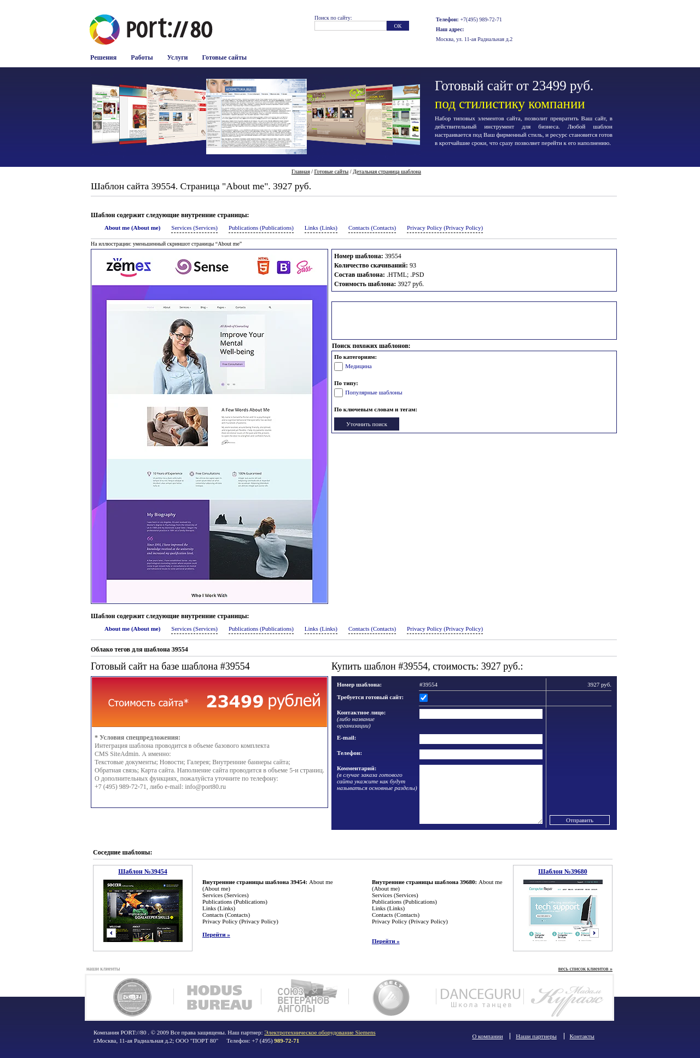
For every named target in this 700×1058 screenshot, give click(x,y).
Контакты (582, 1036)
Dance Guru (479, 997)
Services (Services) (194, 227)
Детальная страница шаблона (387, 171)
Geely (392, 997)
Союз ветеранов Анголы (304, 997)
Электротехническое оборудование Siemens (319, 1032)
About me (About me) (132, 227)
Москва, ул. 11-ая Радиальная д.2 (474, 39)
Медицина (358, 366)
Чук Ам (129, 997)
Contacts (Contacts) (372, 227)
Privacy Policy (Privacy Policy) (445, 227)
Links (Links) (321, 227)
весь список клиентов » (585, 969)
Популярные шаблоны (373, 392)
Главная (300, 171)
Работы (142, 57)
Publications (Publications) (261, 227)
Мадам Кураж (567, 997)
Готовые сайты (224, 57)
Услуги (177, 57)
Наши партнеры (536, 1036)
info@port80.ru (205, 786)
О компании (487, 1036)
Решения (103, 57)
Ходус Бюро (217, 997)
